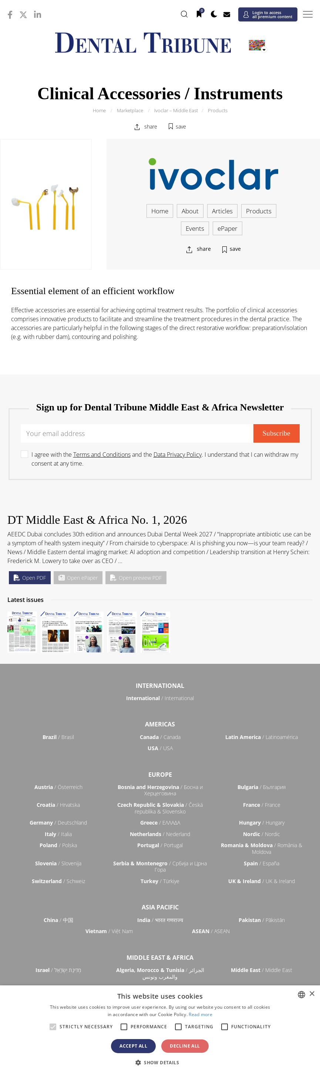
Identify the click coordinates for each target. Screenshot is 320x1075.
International (160, 686)
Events (195, 228)
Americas (160, 724)
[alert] (160, 1030)
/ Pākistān (262, 919)
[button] (160, 1062)
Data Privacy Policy (178, 454)
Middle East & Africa (160, 957)
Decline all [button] (185, 1046)
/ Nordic (261, 834)
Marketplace (130, 110)
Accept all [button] (133, 1046)
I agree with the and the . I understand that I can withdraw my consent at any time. (164, 458)
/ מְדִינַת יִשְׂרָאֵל (58, 970)
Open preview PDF (136, 577)
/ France (261, 804)
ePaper (228, 228)
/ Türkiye (160, 881)
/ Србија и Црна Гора (160, 866)
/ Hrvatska (58, 804)
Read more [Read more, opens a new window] (200, 1014)
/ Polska (58, 845)
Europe (160, 775)
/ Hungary (261, 822)
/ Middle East (261, 970)
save (181, 126)
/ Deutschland (58, 822)
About (190, 211)
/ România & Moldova (261, 848)
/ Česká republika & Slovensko (160, 808)
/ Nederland (160, 834)
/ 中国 (58, 919)
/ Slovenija (58, 863)
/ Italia (58, 834)
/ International (160, 698)
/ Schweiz (58, 881)
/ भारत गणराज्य (160, 919)
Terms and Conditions (102, 454)
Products (218, 110)
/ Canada (160, 736)
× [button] (311, 994)
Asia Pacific (160, 907)
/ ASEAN (211, 931)
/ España (261, 863)
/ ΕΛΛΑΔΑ (160, 822)
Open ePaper (78, 577)
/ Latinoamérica (261, 736)
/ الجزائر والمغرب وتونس (160, 973)
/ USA (160, 748)
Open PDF (30, 577)
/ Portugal (160, 845)
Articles (222, 211)
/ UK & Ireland (261, 881)
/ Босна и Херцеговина (160, 790)
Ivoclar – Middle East (176, 110)
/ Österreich (58, 787)
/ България (262, 787)
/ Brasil (58, 736)
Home (99, 110)
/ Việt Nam (109, 931)
